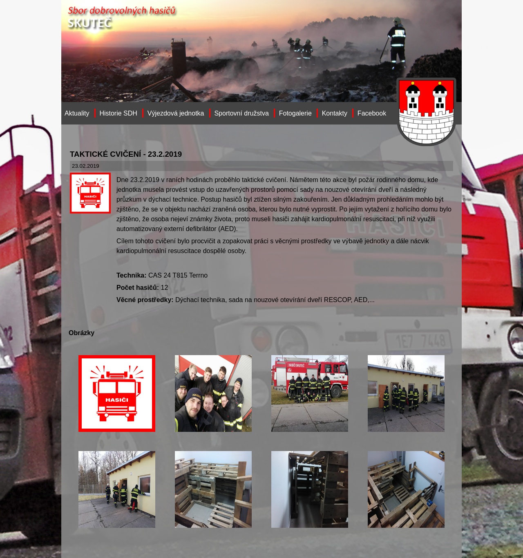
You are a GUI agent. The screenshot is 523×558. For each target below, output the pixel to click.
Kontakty (334, 113)
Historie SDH (118, 113)
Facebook (372, 113)
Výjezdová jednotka (176, 113)
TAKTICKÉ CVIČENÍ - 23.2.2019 (126, 154)
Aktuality (77, 113)
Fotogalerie (295, 113)
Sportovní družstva (241, 113)
